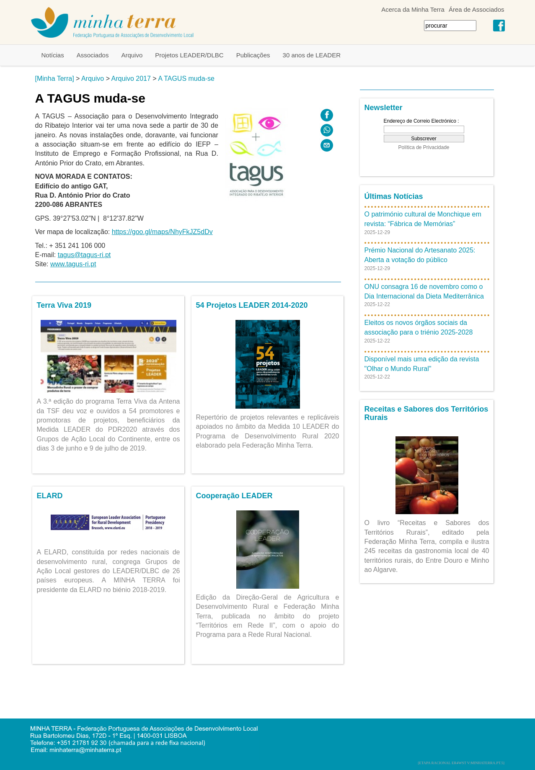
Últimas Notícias (393, 196)
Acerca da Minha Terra (413, 9)
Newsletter (383, 107)
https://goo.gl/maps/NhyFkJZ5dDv (162, 231)
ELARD (50, 496)
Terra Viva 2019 (64, 305)
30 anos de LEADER (312, 55)
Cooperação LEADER (234, 496)
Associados (93, 55)
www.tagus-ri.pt (73, 264)
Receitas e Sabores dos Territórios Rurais (426, 413)
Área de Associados (476, 9)
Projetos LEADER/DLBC (189, 55)
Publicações (253, 55)
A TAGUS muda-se (186, 78)
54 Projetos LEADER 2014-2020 (252, 305)
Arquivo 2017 (131, 78)
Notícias (52, 55)
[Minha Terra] (54, 78)
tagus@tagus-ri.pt (84, 254)
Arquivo (131, 55)
